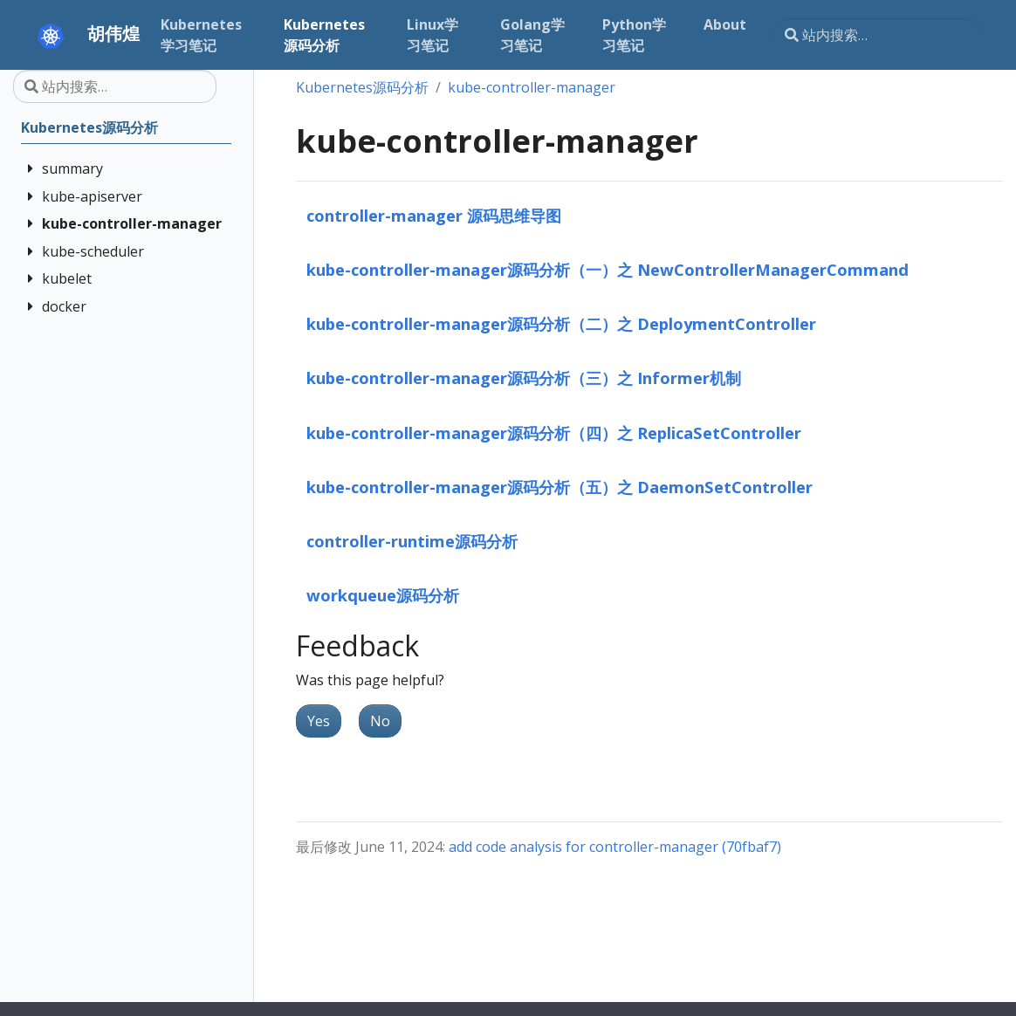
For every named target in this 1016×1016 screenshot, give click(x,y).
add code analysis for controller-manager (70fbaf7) (615, 846)
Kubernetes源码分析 (362, 87)
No (380, 721)
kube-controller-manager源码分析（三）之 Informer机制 (523, 377)
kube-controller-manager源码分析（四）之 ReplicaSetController (553, 432)
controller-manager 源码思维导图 (433, 215)
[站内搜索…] (876, 34)
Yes (318, 721)
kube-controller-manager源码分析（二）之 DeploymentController (561, 323)
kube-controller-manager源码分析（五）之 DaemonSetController (559, 487)
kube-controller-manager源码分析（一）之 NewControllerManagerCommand (607, 269)
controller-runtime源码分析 (412, 541)
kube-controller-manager (531, 87)
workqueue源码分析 (382, 595)
